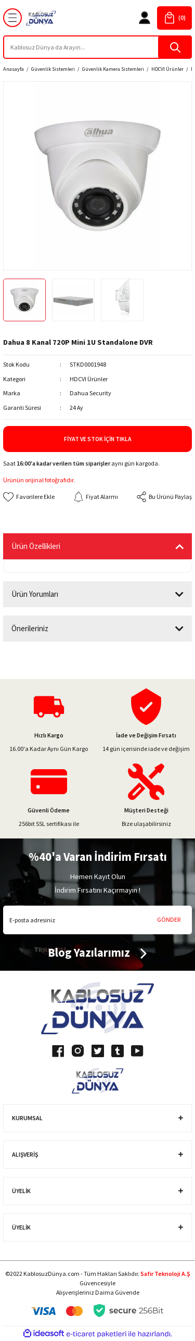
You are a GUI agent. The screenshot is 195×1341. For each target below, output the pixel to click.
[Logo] (41, 18)
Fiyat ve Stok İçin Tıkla (98, 439)
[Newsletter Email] (97, 920)
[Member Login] (144, 17)
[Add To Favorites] (29, 497)
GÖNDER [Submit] (168, 919)
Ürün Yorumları (34, 594)
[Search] (97, 47)
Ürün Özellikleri (35, 546)
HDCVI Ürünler (89, 379)
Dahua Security (90, 393)
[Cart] (174, 18)
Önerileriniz (29, 628)
